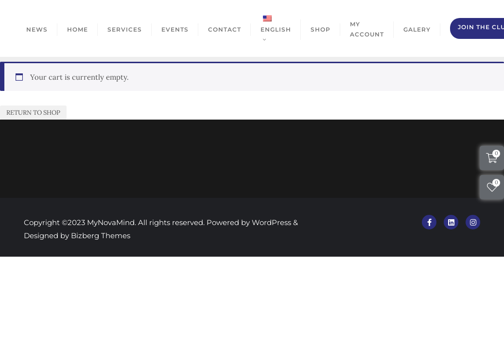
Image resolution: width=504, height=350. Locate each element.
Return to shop (33, 112)
